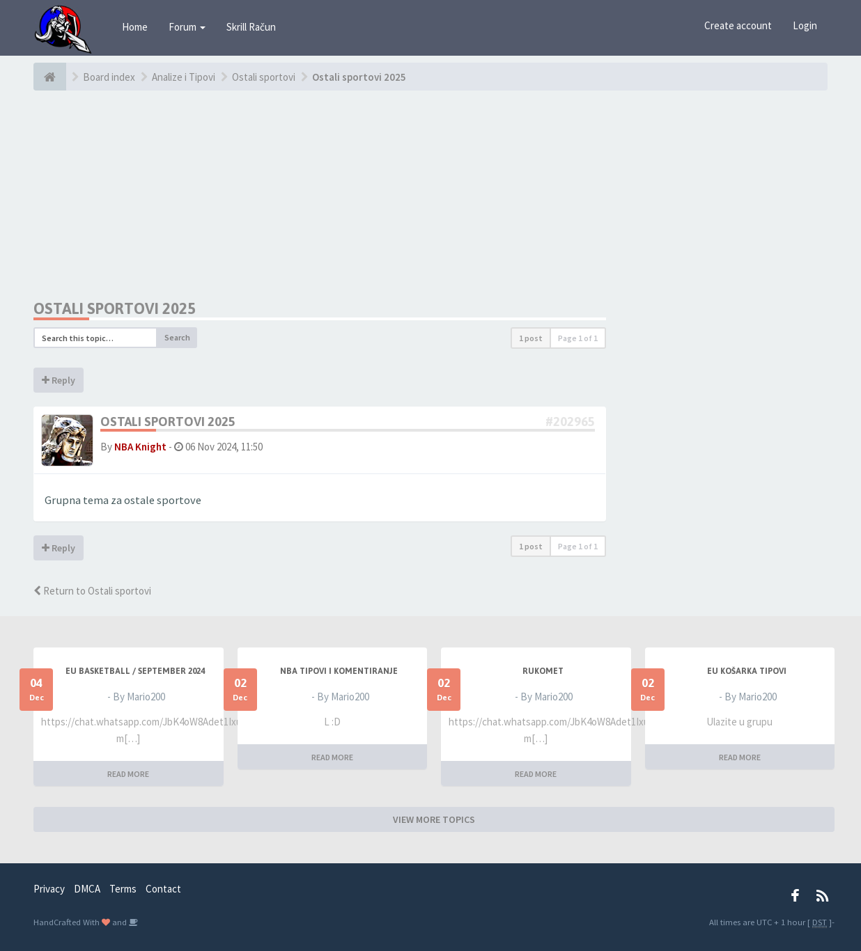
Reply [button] (58, 380)
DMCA (87, 888)
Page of (578, 338)
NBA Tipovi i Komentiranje (339, 671)
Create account (738, 25)
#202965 (570, 421)
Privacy (49, 888)
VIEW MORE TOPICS (434, 819)
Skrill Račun (251, 26)
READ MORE (128, 774)
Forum (187, 26)
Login (805, 25)
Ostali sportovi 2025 (359, 77)
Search (177, 337)
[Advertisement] (319, 194)
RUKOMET (543, 671)
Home (135, 26)
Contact (163, 888)
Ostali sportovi (263, 77)
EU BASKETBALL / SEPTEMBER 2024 (135, 671)
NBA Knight (140, 446)
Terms (123, 888)
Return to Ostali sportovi (92, 590)
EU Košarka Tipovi (746, 671)
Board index (109, 77)
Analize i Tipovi (183, 77)
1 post (531, 338)
